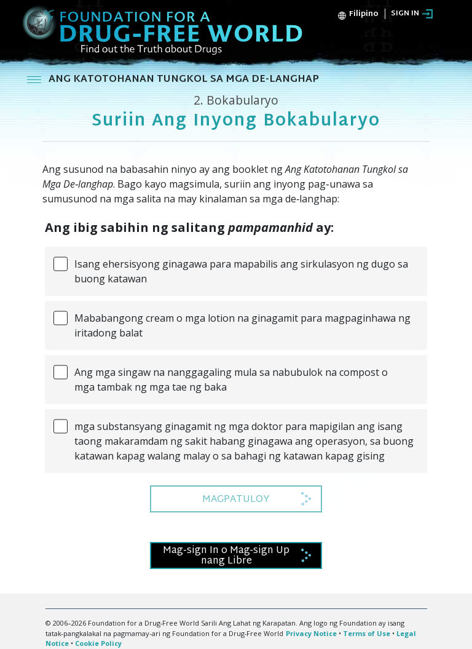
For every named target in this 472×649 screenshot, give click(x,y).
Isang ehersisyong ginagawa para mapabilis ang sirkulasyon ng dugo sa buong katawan (241, 271)
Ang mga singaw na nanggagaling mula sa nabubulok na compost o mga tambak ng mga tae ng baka (231, 379)
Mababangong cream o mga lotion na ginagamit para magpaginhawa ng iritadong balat (242, 325)
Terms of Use (366, 633)
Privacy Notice (311, 633)
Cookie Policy (98, 643)
